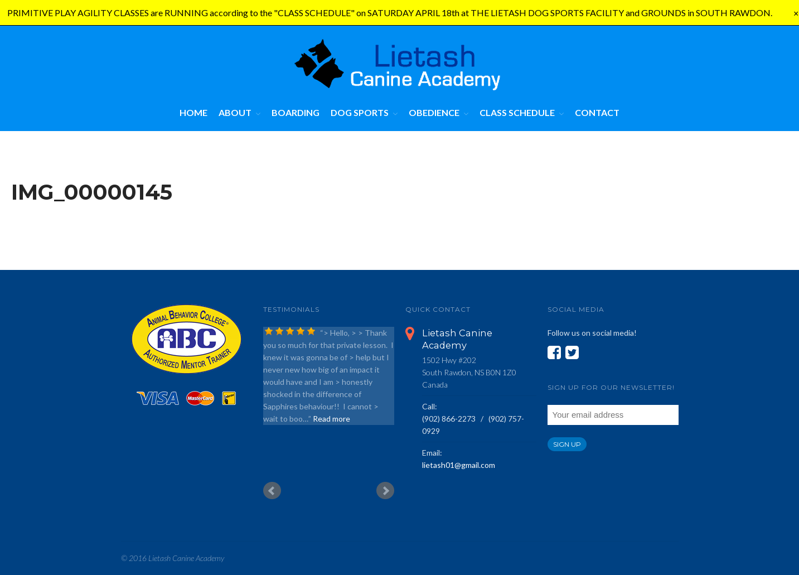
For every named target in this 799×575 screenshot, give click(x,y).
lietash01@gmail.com (458, 465)
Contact (597, 112)
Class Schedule (517, 112)
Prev (272, 491)
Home (193, 112)
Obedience (434, 112)
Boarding (295, 112)
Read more (331, 418)
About (235, 112)
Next (385, 491)
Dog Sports (360, 112)
